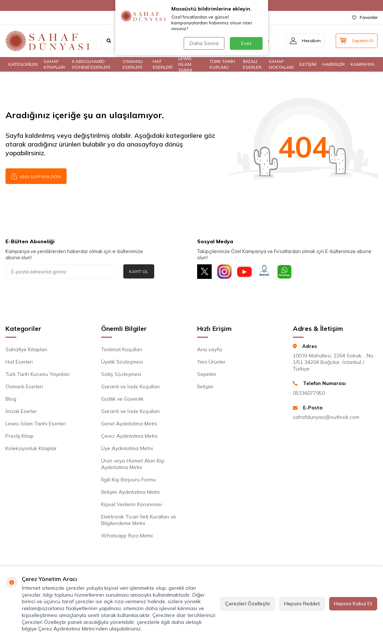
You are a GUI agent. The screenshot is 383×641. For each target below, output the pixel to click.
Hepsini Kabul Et (353, 603)
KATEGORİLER (23, 64)
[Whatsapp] (284, 271)
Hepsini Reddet (302, 603)
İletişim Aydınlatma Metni (130, 492)
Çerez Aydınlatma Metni (129, 436)
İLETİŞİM (307, 64)
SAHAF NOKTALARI (281, 64)
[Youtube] (244, 271)
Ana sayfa (209, 349)
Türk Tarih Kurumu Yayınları (37, 374)
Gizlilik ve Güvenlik (122, 399)
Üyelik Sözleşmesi (122, 361)
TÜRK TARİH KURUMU (222, 64)
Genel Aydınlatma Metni (129, 423)
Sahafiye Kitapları (26, 349)
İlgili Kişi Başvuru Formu (128, 479)
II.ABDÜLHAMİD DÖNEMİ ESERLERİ (91, 64)
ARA (264, 40)
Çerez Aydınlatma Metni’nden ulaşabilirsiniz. (90, 628)
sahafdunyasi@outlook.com (326, 417)
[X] (204, 271)
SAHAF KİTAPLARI (54, 64)
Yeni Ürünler (211, 361)
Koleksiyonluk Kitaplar (31, 448)
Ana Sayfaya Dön (36, 176)
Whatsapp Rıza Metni (127, 535)
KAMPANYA (363, 64)
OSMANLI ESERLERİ (133, 64)
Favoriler (365, 17)
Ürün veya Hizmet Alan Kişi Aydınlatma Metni (132, 463)
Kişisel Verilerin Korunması (131, 504)
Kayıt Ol (138, 271)
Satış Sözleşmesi (121, 374)
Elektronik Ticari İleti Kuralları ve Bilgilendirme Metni (138, 519)
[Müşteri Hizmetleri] (264, 271)
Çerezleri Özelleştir (247, 603)
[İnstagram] (224, 271)
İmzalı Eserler (21, 411)
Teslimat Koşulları (121, 349)
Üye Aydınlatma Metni (127, 448)
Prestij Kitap (19, 436)
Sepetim (206, 374)
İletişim (205, 386)
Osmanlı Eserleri (24, 386)
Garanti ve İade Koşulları (130, 386)
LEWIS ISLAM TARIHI (185, 64)
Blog (10, 399)
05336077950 (309, 393)
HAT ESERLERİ (162, 64)
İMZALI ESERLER (252, 64)
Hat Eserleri (19, 361)
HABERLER (333, 64)
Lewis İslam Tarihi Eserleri (35, 423)
